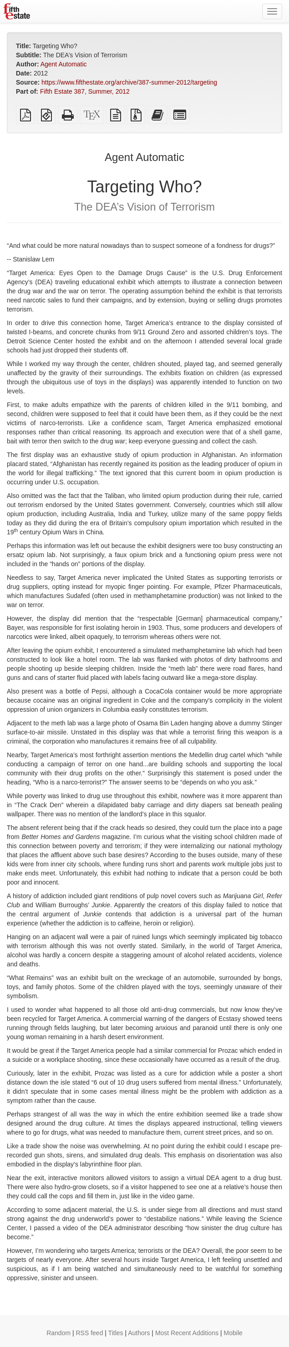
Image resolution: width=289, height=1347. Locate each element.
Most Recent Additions (186, 1333)
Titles (115, 1333)
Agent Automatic (64, 64)
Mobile (233, 1333)
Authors (139, 1333)
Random (58, 1333)
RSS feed (89, 1333)
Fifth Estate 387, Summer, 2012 (85, 91)
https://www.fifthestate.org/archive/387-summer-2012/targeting (129, 82)
